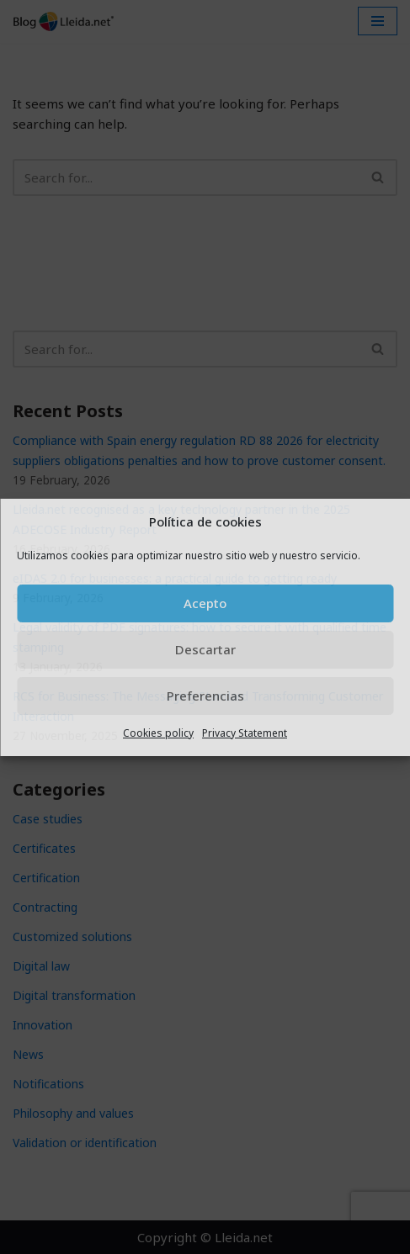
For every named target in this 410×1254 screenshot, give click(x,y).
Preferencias (205, 695)
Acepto (205, 603)
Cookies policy (158, 733)
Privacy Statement (244, 733)
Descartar (205, 649)
